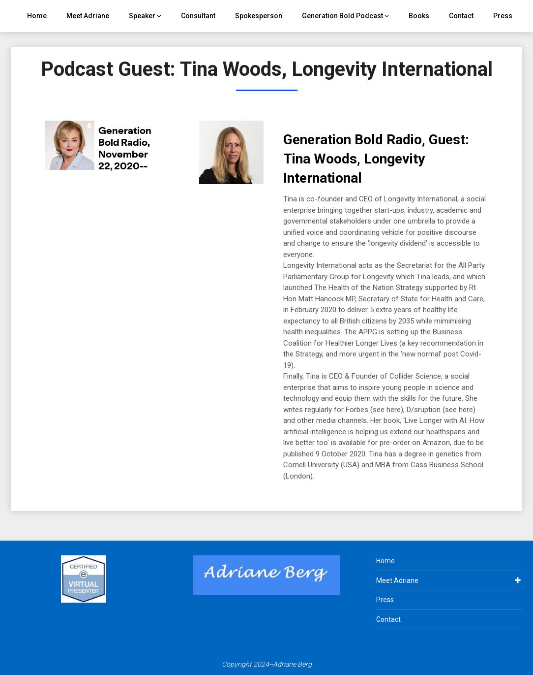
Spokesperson (258, 16)
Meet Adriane (87, 16)
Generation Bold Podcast (342, 16)
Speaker (142, 16)
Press (502, 16)
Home (37, 16)
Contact (461, 16)
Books (419, 16)
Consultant (198, 16)
